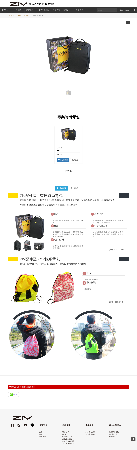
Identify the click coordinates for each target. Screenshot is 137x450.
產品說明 (75, 160)
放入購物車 (63, 160)
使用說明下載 (67, 436)
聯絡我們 (65, 432)
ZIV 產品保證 (90, 432)
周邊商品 (27, 15)
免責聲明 (112, 436)
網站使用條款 (114, 432)
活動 (41, 432)
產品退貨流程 (90, 434)
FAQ (64, 434)
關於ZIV (68, 10)
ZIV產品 (6, 10)
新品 (41, 434)
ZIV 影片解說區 (68, 441)
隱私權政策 (113, 434)
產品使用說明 (67, 439)
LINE (15, 394)
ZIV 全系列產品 (68, 443)
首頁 (10, 15)
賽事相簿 (42, 436)
